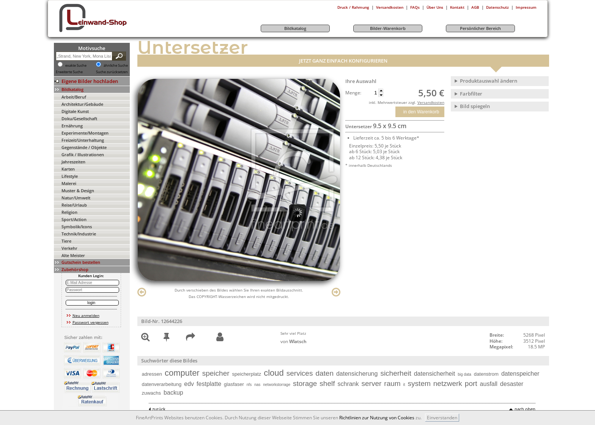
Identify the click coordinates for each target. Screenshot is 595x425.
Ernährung (72, 126)
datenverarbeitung (162, 384)
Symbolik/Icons (76, 226)
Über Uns (435, 7)
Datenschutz (497, 7)
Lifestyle (69, 176)
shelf (327, 383)
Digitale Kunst (75, 111)
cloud (274, 373)
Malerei (68, 183)
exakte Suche (76, 65)
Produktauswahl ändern (488, 80)
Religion (69, 212)
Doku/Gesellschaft (79, 118)
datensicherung (357, 373)
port (471, 383)
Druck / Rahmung (353, 7)
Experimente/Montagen (85, 133)
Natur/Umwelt (75, 198)
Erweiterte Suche (69, 72)
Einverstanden (442, 417)
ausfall (488, 384)
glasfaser (234, 384)
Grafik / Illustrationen (82, 154)
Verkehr (69, 248)
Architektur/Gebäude (82, 104)
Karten (68, 169)
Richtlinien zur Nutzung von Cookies (376, 417)
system (419, 383)
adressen (152, 374)
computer (182, 373)
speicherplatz (246, 374)
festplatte (209, 384)
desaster (511, 384)
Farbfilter (471, 93)
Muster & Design (77, 190)
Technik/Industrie (78, 234)
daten (324, 373)
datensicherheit (434, 373)
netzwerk (447, 383)
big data (464, 374)
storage (305, 383)
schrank (348, 384)
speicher (216, 373)
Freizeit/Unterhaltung (82, 140)
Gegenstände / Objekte (84, 147)
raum (392, 383)
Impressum (526, 7)
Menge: (353, 93)
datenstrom (486, 374)
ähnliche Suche (116, 65)
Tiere (66, 241)
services (299, 373)
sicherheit (395, 373)
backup (173, 392)
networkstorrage (276, 385)
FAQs (415, 7)
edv (189, 384)
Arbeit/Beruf (73, 97)
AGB (475, 7)
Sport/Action (74, 219)
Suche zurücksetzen (112, 72)
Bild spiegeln (475, 106)
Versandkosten (389, 7)
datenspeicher (520, 373)
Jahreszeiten (73, 162)
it (404, 385)
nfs (249, 385)
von (293, 341)
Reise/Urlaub (74, 205)
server (372, 383)
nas (257, 385)
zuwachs (151, 393)
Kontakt (457, 7)
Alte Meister (73, 255)
